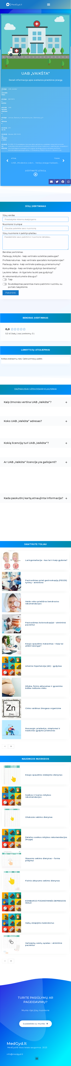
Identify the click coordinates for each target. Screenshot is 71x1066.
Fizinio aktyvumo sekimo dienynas (42, 881)
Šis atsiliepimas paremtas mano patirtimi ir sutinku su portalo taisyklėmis (35, 285)
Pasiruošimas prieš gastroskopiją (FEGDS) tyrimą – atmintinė (46, 581)
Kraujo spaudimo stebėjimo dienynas (43, 775)
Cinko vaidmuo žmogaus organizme (43, 708)
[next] (11, 746)
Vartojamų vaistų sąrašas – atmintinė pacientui (43, 944)
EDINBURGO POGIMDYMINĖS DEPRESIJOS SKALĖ (45, 902)
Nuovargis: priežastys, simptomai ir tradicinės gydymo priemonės (42, 729)
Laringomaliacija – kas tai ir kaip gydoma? (46, 560)
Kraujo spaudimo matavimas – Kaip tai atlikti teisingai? (44, 645)
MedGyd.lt (17, 1043)
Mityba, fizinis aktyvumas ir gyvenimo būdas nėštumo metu (44, 687)
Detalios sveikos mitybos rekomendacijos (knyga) (46, 838)
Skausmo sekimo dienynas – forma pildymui (42, 859)
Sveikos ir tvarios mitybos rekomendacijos (38, 796)
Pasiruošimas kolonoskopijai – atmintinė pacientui (45, 624)
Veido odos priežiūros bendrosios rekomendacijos (42, 602)
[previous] (5, 746)
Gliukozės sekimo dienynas (39, 817)
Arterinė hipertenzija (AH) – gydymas (43, 666)
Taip (10, 279)
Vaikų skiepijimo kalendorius (39, 923)
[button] (48, 4)
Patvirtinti (10, 293)
